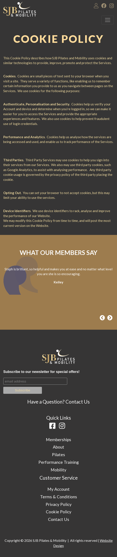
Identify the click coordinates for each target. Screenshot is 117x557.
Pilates (58, 454)
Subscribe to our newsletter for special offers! (41, 372)
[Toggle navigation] (108, 20)
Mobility (58, 469)
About (58, 446)
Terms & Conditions (58, 496)
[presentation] (102, 318)
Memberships (58, 439)
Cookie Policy (58, 511)
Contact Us (77, 402)
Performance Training (58, 462)
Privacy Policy (59, 504)
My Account (58, 489)
